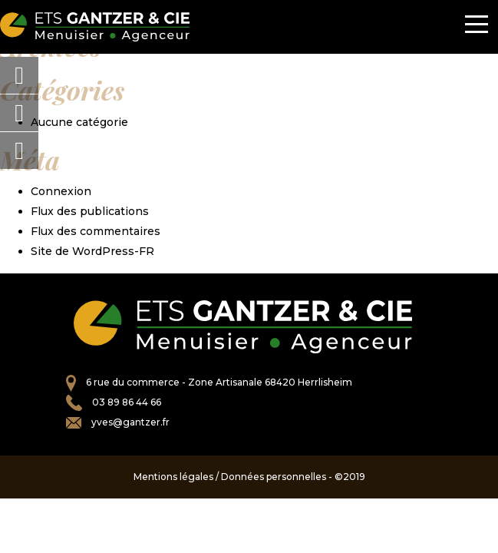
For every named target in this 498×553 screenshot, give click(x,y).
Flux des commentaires (95, 231)
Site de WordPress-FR (92, 251)
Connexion (61, 191)
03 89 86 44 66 (126, 402)
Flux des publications (90, 211)
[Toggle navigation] (476, 27)
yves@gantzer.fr (130, 422)
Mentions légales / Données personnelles (230, 476)
